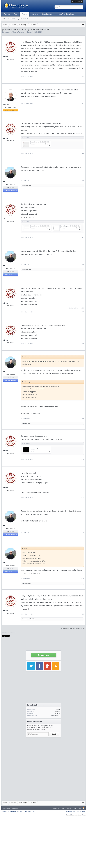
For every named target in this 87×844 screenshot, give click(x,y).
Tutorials (7, 14)
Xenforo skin (6, 808)
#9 (83, 418)
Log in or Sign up (77, 1)
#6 (83, 264)
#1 (83, 76)
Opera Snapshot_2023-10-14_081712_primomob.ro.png (46, 142)
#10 (83, 459)
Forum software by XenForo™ (18, 811)
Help (63, 808)
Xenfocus (15, 808)
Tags (15, 14)
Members (35, 14)
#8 (83, 343)
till (4, 182)
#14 (83, 614)
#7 (83, 312)
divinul (5, 57)
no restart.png (34, 448)
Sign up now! (43, 655)
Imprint (69, 808)
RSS (83, 808)
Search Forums (10, 19)
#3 (83, 153)
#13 (83, 578)
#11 (83, 497)
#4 (83, 180)
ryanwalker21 (55, 716)
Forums (24, 14)
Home (74, 808)
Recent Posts (24, 19)
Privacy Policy (81, 811)
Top (80, 808)
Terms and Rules (71, 811)
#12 (83, 532)
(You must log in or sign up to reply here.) (73, 628)
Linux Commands (47, 14)
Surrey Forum (81, 815)
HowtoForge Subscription (66, 14)
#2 (83, 103)
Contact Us (56, 808)
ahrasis (23, 103)
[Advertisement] (43, 753)
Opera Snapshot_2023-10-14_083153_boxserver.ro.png (46, 226)
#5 (83, 237)
